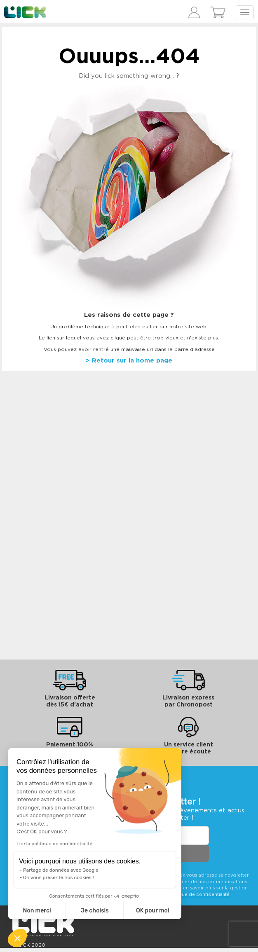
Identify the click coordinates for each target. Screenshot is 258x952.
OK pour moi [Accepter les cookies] (152, 910)
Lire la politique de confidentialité (54, 844)
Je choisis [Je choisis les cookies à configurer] (95, 910)
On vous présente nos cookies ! (58, 877)
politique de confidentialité (198, 894)
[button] (17, 938)
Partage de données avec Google (61, 870)
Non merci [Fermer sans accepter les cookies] (37, 910)
